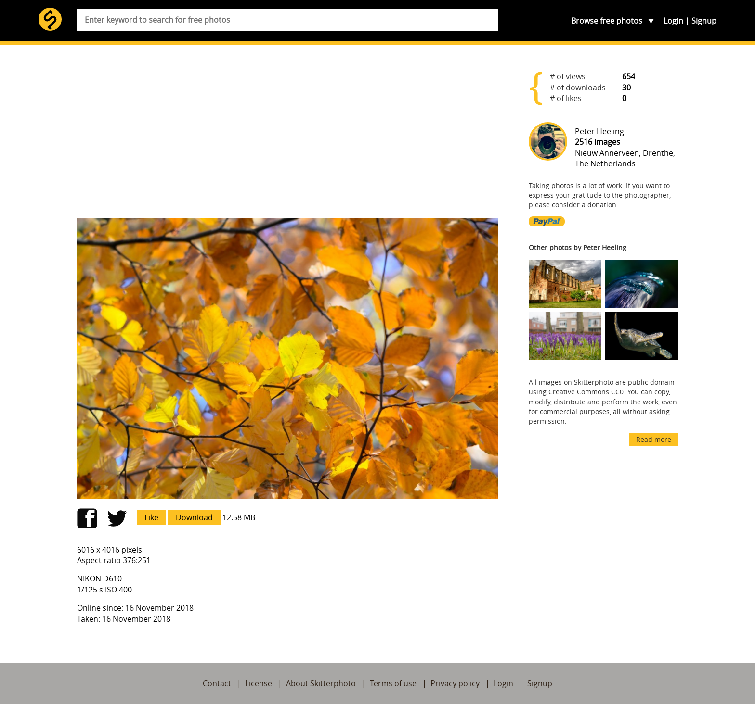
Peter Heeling (599, 131)
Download (194, 517)
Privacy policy (455, 683)
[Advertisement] (287, 135)
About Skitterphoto (321, 683)
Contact (217, 683)
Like (151, 517)
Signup (703, 20)
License (258, 683)
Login (673, 20)
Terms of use (393, 683)
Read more (653, 439)
